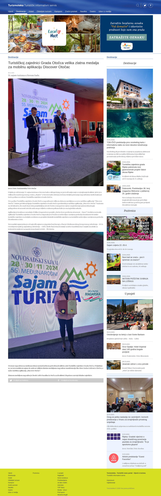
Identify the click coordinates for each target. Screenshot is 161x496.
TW (145, 5)
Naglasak (60, 475)
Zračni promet (71, 11)
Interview (60, 485)
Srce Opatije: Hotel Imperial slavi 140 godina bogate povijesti (134, 349)
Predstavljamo (62, 480)
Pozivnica (130, 210)
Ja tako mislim (62, 483)
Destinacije (21, 11)
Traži (137, 5)
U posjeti (130, 293)
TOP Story (61, 487)
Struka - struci (62, 490)
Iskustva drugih (62, 495)
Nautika (83, 11)
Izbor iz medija (105, 11)
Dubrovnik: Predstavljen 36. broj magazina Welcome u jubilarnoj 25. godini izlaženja (136, 191)
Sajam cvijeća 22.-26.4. (117, 245)
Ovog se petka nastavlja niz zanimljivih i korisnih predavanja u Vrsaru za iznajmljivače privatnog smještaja (127, 419)
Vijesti (10, 11)
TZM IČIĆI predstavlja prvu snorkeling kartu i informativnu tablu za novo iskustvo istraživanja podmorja (127, 145)
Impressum (110, 480)
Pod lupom (61, 492)
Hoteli (31, 11)
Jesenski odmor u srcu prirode (135, 364)
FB (151, 5)
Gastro (93, 11)
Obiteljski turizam (44, 11)
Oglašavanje (111, 483)
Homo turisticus (62, 478)
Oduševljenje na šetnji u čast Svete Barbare (125, 335)
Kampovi (58, 11)
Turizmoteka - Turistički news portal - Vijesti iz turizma (32, 6)
